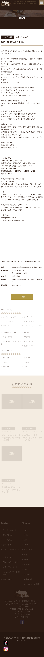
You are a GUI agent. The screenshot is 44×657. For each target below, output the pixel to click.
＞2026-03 (26, 358)
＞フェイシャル (7, 321)
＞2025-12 (5, 367)
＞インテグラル (28, 321)
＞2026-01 (26, 362)
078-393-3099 (17, 285)
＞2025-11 (26, 367)
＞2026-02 (5, 362)
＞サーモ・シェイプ (8, 317)
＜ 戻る (22, 297)
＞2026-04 (5, 358)
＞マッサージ (27, 317)
